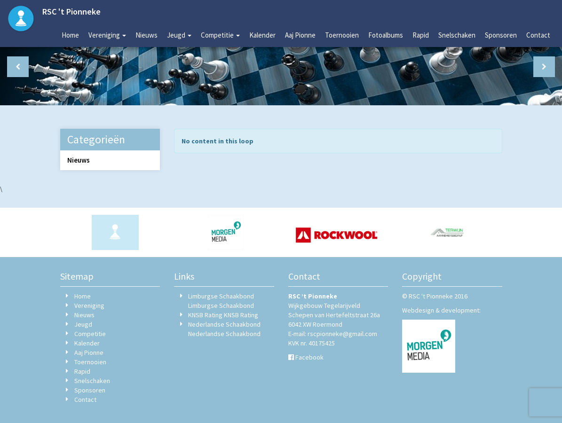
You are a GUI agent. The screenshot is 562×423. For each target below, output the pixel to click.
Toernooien (342, 35)
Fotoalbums (385, 35)
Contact (538, 35)
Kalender (262, 35)
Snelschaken (456, 35)
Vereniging (107, 35)
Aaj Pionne (300, 35)
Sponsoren (501, 35)
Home (70, 35)
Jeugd (179, 35)
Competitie (220, 35)
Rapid (420, 35)
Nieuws (146, 35)
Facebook (309, 357)
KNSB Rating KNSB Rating (223, 315)
